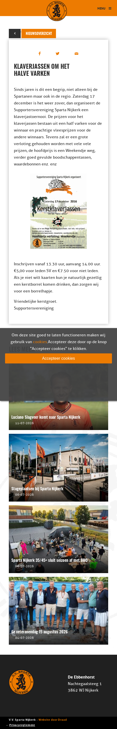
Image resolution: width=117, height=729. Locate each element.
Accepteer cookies (58, 358)
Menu (104, 8)
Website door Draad (53, 719)
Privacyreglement (22, 724)
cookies (40, 341)
